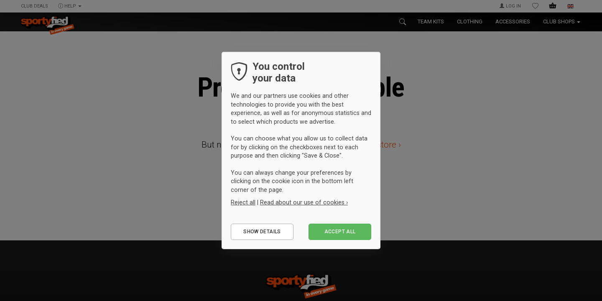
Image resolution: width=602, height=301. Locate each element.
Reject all (243, 202)
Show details (262, 232)
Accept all (340, 232)
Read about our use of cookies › (304, 202)
